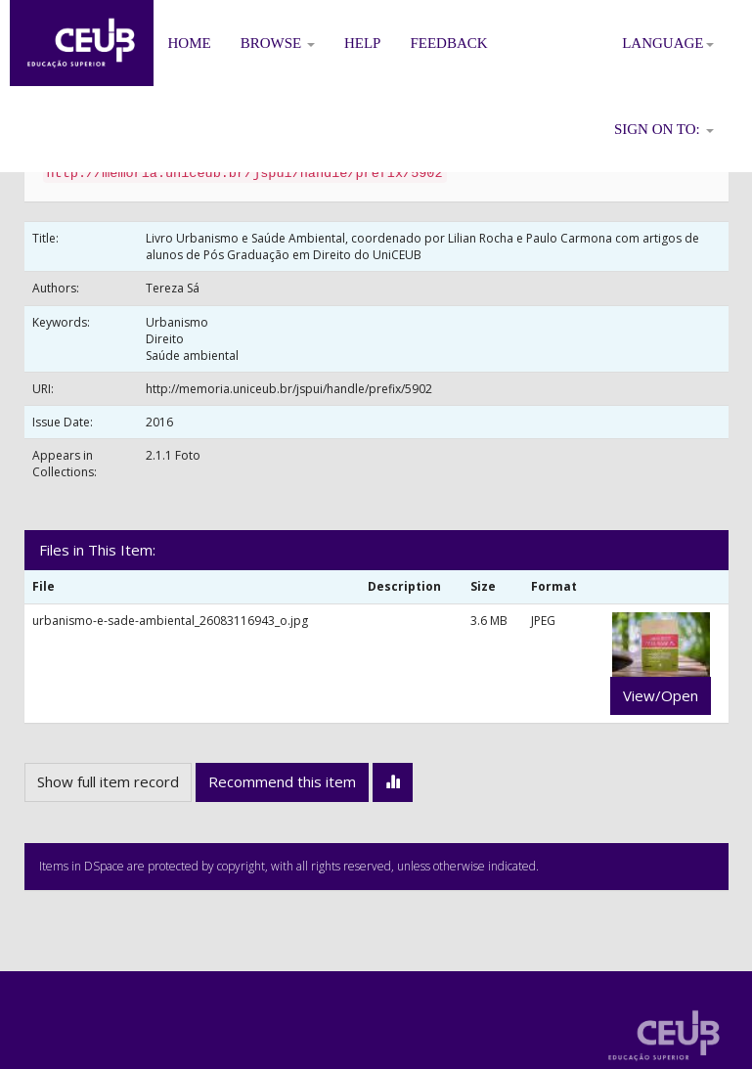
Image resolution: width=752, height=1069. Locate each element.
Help (362, 43)
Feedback (448, 43)
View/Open (660, 695)
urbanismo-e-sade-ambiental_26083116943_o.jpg (170, 620)
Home (189, 43)
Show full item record (108, 781)
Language (667, 43)
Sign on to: (664, 129)
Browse (278, 43)
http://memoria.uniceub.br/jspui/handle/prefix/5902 (289, 388)
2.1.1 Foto (173, 455)
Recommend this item (282, 781)
